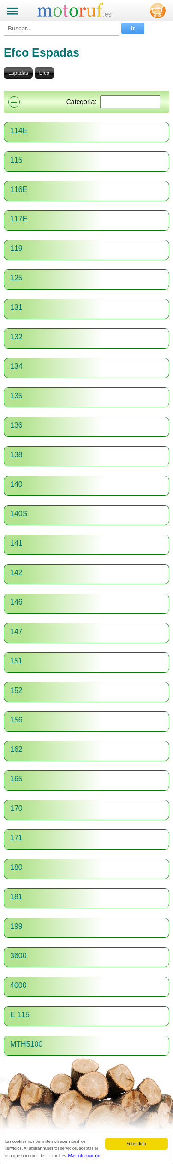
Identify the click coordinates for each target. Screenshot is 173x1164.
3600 (18, 956)
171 (16, 838)
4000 (18, 985)
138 (16, 455)
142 (16, 572)
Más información (84, 1155)
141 (16, 543)
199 (16, 926)
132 (16, 337)
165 (16, 779)
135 (16, 396)
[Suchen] (130, 101)
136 (16, 425)
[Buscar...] (61, 28)
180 (16, 867)
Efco (44, 73)
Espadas (18, 73)
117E (18, 219)
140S (18, 514)
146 (16, 602)
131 (16, 307)
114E (18, 130)
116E (18, 189)
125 (16, 278)
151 (16, 661)
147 (16, 631)
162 (16, 749)
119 (16, 248)
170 (16, 808)
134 (16, 366)
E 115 (20, 1014)
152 (16, 690)
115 (16, 160)
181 (16, 897)
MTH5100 (26, 1044)
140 (16, 484)
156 (16, 720)
